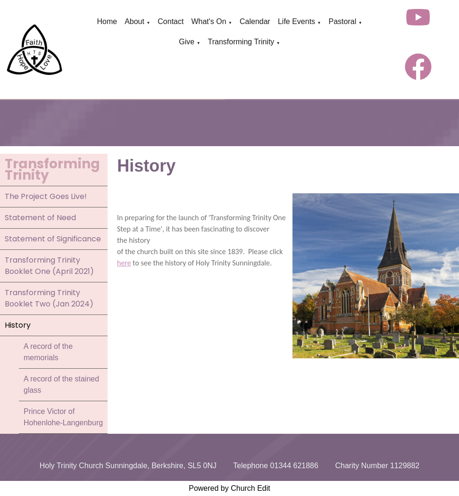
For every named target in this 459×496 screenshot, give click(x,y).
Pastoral (342, 21)
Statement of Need (40, 217)
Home (107, 21)
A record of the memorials (48, 352)
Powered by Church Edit (229, 488)
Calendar (255, 21)
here (124, 262)
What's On (208, 21)
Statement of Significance (53, 238)
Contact (171, 21)
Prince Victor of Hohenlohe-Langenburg (63, 417)
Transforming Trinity (241, 42)
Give (186, 42)
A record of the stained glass (61, 384)
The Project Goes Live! (46, 196)
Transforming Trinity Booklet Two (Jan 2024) (49, 298)
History (18, 325)
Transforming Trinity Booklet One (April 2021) (49, 266)
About (134, 21)
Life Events (296, 21)
